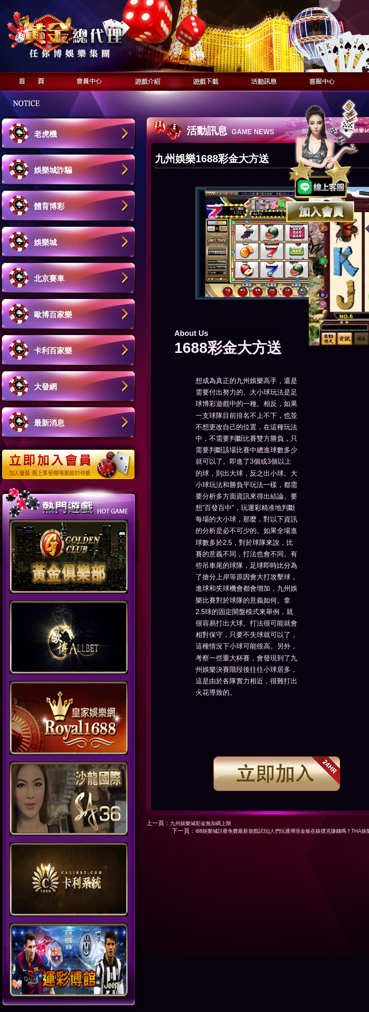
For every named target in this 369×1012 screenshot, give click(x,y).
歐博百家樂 (53, 314)
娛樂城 (45, 242)
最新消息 (49, 423)
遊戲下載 (203, 80)
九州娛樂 (249, 380)
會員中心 (87, 80)
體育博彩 (49, 206)
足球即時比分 (270, 565)
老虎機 (45, 134)
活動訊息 (261, 80)
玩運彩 (251, 507)
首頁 (29, 80)
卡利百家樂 (53, 351)
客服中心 (320, 80)
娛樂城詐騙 (53, 170)
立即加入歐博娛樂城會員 (71, 460)
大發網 (45, 387)
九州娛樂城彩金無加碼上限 (200, 823)
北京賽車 (49, 278)
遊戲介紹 (145, 80)
